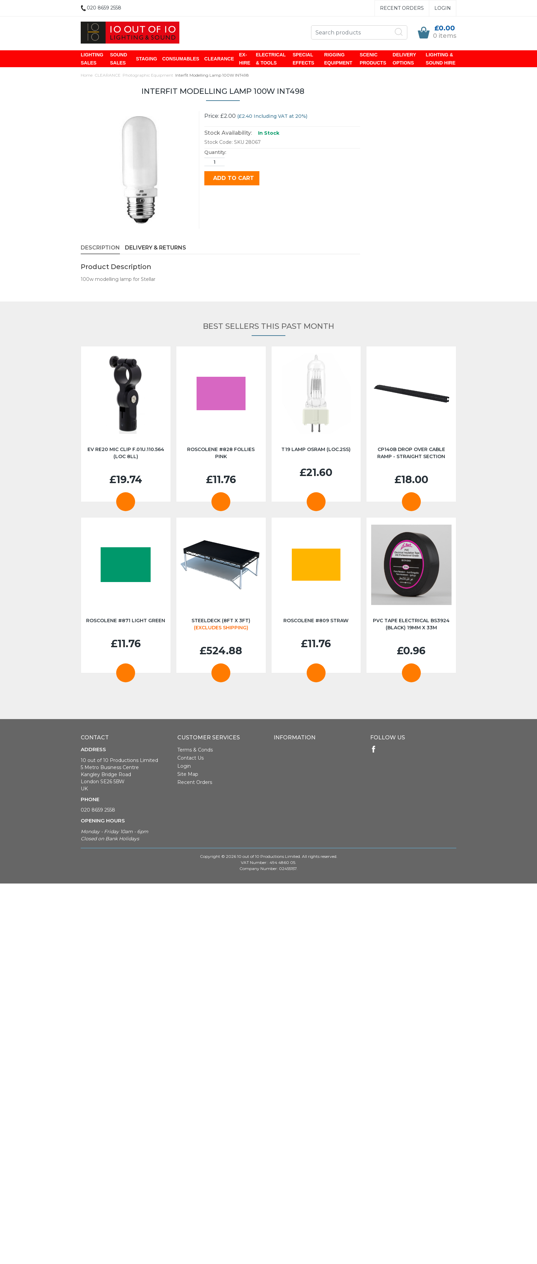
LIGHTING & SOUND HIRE (441, 58)
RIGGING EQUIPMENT (338, 58)
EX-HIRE (244, 58)
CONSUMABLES (180, 58)
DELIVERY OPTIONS (404, 58)
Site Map (187, 774)
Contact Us (190, 758)
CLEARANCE (219, 58)
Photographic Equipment (148, 75)
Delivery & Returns (155, 247)
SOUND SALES (118, 58)
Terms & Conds (195, 750)
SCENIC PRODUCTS (373, 58)
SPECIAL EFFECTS (303, 58)
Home (87, 75)
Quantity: (215, 152)
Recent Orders (402, 8)
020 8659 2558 (98, 810)
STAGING (146, 58)
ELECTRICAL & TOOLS (270, 58)
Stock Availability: (228, 133)
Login (442, 8)
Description (100, 247)
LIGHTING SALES (92, 58)
